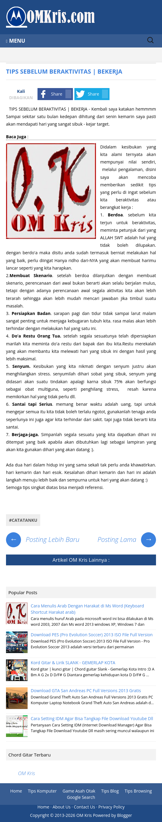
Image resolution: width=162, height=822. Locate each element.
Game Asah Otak (79, 791)
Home (16, 791)
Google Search (81, 797)
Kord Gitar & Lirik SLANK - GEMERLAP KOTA (73, 662)
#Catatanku (23, 520)
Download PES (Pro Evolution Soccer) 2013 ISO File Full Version (92, 634)
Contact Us (84, 807)
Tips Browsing (138, 791)
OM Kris (78, 559)
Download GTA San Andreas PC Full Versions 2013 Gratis (86, 690)
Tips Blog (110, 791)
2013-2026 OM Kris (73, 815)
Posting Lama (127, 539)
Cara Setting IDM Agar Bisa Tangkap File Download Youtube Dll (92, 718)
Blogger (124, 815)
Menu (17, 40)
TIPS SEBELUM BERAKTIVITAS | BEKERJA (64, 71)
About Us (61, 807)
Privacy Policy (111, 807)
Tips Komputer (42, 791)
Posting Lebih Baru (43, 539)
